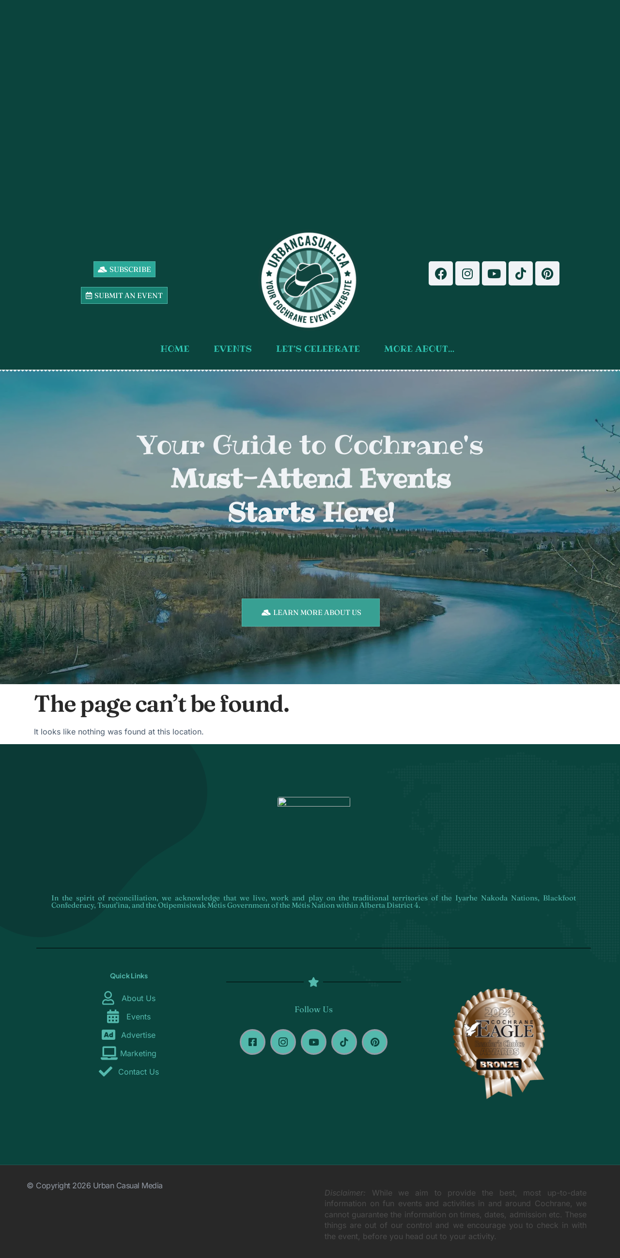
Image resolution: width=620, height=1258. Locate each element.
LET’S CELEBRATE (320, 349)
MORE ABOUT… (421, 349)
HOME (177, 349)
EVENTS (235, 349)
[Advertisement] (310, 111)
